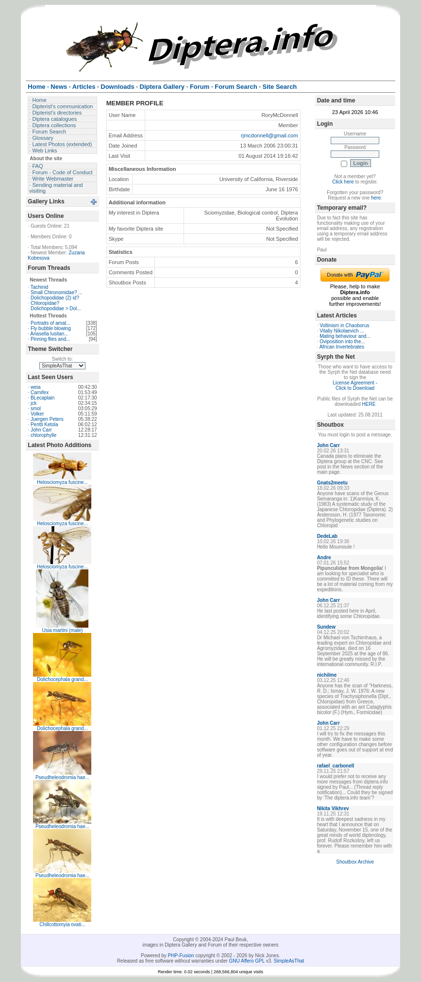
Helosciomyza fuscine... (62, 482)
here (376, 197)
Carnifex (40, 392)
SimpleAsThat (289, 961)
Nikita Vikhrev (333, 808)
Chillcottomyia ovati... (62, 924)
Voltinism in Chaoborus (344, 325)
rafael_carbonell (335, 765)
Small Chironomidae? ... (57, 292)
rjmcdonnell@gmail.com (269, 135)
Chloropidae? (45, 303)
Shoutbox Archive (355, 862)
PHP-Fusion (181, 955)
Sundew (326, 627)
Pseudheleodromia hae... (62, 777)
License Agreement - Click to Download (355, 385)
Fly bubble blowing (51, 328)
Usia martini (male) (62, 630)
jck (33, 403)
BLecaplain (42, 397)
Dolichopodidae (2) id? (55, 297)
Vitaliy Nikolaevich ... (342, 330)
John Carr (41, 430)
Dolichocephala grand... (62, 679)
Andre (324, 557)
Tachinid (40, 287)
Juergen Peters (47, 419)
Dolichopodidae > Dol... (56, 308)
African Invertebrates (342, 347)
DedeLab (327, 536)
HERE (369, 404)
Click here (343, 181)
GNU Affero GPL (247, 961)
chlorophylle (43, 435)
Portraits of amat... (50, 323)
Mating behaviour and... (345, 336)
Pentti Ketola (44, 424)
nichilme (327, 675)
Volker (37, 413)
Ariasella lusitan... (49, 333)
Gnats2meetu (332, 482)
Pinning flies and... (50, 339)
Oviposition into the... (342, 341)
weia (36, 387)
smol (36, 408)
